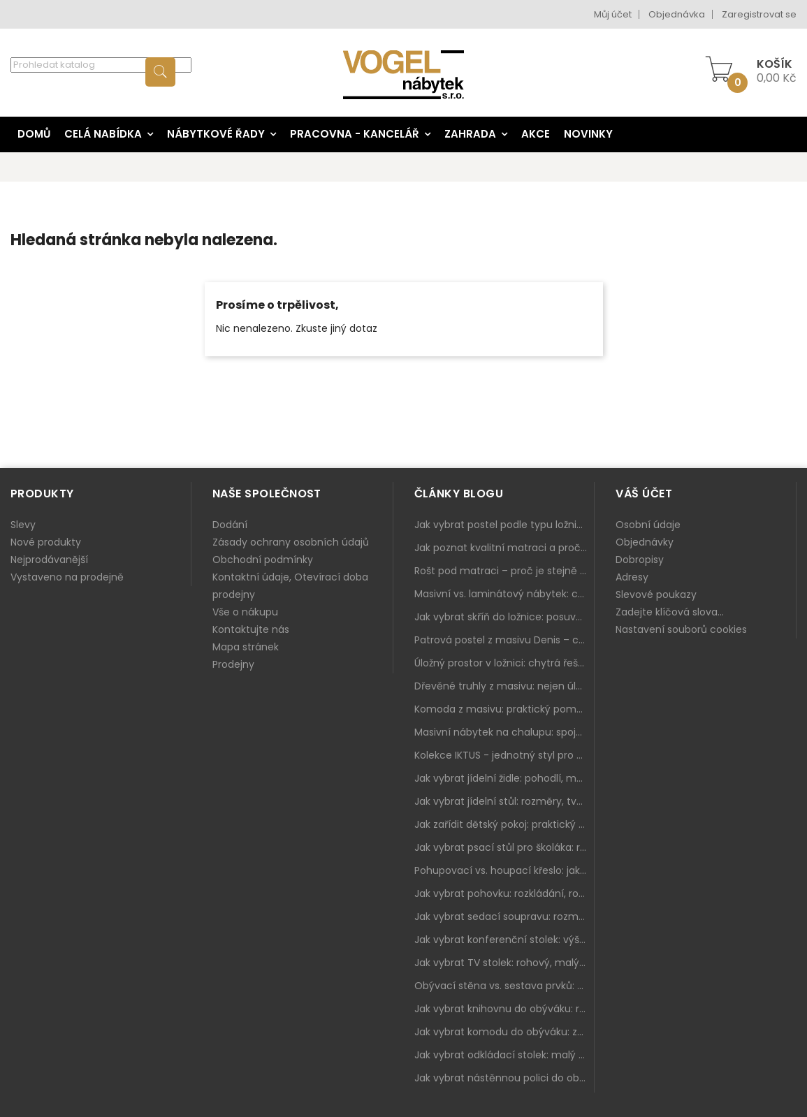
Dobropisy (640, 560)
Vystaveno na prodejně (67, 577)
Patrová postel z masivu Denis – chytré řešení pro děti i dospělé (504, 640)
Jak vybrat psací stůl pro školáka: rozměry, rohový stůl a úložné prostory (504, 847)
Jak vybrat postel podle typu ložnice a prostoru (504, 525)
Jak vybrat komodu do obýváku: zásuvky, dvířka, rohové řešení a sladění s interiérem (504, 1032)
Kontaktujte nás (250, 629)
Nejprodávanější (49, 560)
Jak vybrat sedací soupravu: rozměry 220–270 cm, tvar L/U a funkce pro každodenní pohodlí (504, 916)
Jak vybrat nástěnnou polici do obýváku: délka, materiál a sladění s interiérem (504, 1078)
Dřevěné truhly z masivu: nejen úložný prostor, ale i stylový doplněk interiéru (504, 686)
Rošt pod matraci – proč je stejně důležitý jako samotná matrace (504, 571)
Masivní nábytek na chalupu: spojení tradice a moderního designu (504, 732)
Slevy (23, 525)
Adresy (632, 577)
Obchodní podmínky (262, 560)
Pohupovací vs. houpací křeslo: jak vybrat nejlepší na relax (504, 870)
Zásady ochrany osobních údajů (290, 542)
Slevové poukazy (656, 594)
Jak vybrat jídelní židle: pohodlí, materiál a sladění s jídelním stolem (504, 778)
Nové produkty (45, 542)
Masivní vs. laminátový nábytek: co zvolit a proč (504, 594)
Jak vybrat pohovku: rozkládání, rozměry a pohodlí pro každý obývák (504, 893)
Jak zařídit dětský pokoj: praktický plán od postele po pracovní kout (504, 824)
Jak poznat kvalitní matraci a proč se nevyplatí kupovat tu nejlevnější (504, 548)
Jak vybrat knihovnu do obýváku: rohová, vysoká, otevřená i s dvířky (504, 1009)
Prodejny (233, 664)
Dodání (229, 525)
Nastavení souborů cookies (681, 629)
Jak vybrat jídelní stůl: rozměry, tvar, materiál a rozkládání (504, 801)
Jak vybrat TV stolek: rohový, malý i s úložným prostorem (504, 963)
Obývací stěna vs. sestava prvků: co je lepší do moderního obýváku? (504, 986)
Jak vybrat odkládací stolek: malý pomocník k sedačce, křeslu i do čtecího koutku (504, 1055)
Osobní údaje (648, 525)
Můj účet (613, 14)
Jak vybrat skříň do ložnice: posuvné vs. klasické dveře (504, 617)
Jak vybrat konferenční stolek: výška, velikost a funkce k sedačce (504, 940)
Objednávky (645, 542)
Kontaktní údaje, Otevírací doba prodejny (290, 585)
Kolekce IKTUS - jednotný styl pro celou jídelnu (504, 755)
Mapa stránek (245, 647)
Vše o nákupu (245, 612)
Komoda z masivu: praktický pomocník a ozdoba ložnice (504, 709)
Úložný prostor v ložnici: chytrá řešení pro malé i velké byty (504, 663)
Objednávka (676, 14)
